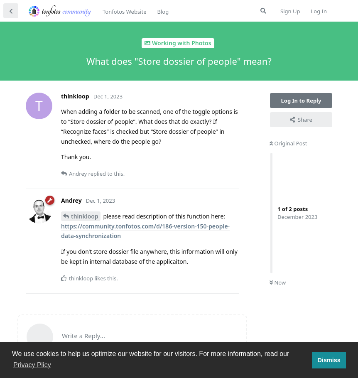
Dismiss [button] (328, 360)
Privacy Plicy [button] (32, 364)
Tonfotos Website (124, 11)
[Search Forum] (263, 10)
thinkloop (84, 216)
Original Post (288, 143)
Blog (163, 11)
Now (278, 282)
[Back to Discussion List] (10, 10)
